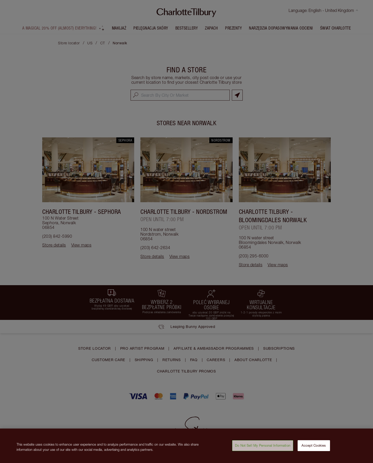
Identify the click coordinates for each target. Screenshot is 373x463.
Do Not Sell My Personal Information (262, 448)
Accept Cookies (314, 448)
